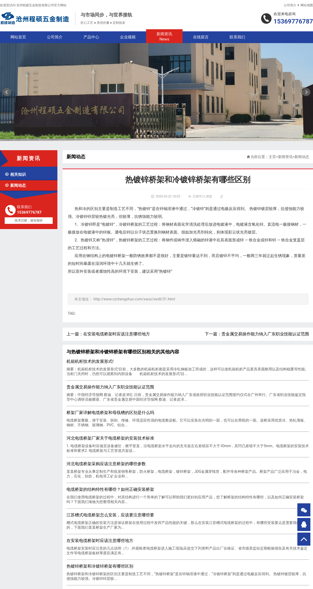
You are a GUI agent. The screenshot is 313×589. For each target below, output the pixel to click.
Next (306, 92)
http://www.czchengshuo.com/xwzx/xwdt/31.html (134, 299)
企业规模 (128, 37)
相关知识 (15, 174)
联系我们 (237, 37)
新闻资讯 (164, 37)
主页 (272, 157)
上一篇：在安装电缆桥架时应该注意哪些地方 (108, 333)
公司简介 (290, 5)
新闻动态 (15, 185)
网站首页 (18, 37)
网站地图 (306, 5)
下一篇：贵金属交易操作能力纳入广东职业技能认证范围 (257, 333)
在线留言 (201, 37)
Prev (7, 92)
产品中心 (91, 37)
